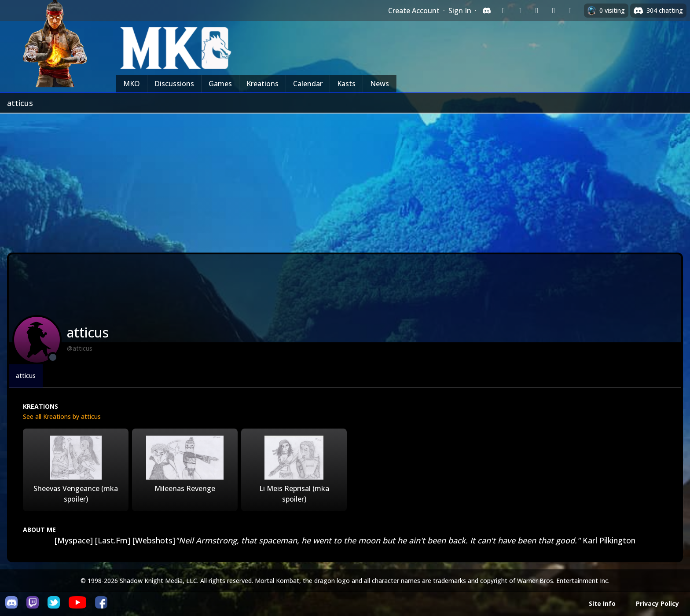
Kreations (262, 83)
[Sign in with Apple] (553, 10)
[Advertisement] (345, 179)
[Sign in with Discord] (486, 10)
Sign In (459, 10)
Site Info (602, 603)
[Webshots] (153, 540)
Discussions (174, 83)
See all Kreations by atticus (62, 416)
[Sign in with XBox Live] (570, 10)
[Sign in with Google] (520, 10)
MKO (131, 83)
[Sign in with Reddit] (536, 10)
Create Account (414, 10)
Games (220, 83)
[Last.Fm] (112, 540)
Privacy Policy (657, 603)
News (379, 83)
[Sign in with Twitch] (503, 10)
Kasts (346, 83)
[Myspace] (74, 540)
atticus (26, 375)
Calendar (308, 83)
